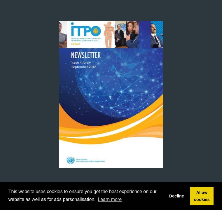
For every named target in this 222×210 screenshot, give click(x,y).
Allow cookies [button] (202, 196)
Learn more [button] (110, 199)
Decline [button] (176, 196)
